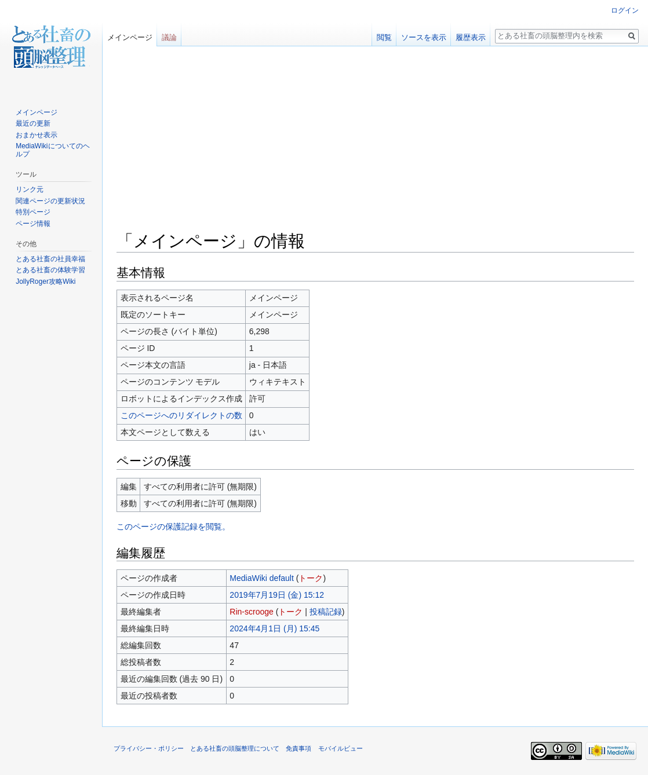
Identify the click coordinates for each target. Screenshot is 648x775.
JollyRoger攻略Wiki (45, 281)
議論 (169, 37)
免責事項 (298, 748)
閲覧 (384, 37)
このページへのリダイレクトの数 (181, 415)
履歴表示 (471, 37)
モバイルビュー (340, 748)
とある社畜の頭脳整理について (234, 748)
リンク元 (29, 189)
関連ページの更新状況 (50, 201)
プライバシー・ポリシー (149, 748)
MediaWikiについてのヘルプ (52, 150)
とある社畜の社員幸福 (50, 259)
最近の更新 (33, 123)
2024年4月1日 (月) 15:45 (274, 628)
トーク (310, 578)
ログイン (625, 10)
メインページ (129, 37)
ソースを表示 (423, 37)
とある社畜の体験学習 (50, 270)
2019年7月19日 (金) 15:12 (277, 594)
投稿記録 (326, 611)
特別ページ (33, 212)
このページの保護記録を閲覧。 (173, 526)
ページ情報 (33, 224)
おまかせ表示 (36, 135)
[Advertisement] (375, 142)
